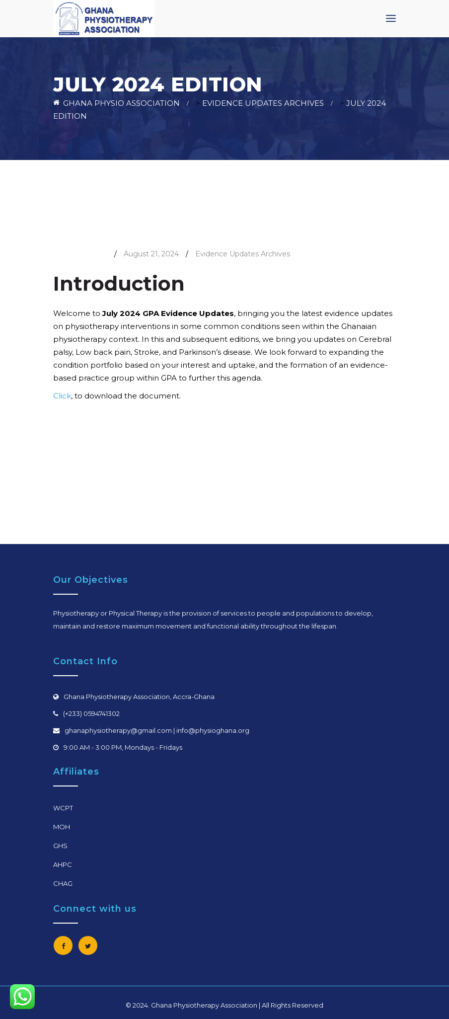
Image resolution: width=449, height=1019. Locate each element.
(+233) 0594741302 (91, 713)
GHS (60, 846)
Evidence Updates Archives (242, 253)
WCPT (63, 808)
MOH (61, 827)
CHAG (63, 883)
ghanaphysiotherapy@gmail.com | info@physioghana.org (157, 730)
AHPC (62, 864)
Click (62, 395)
